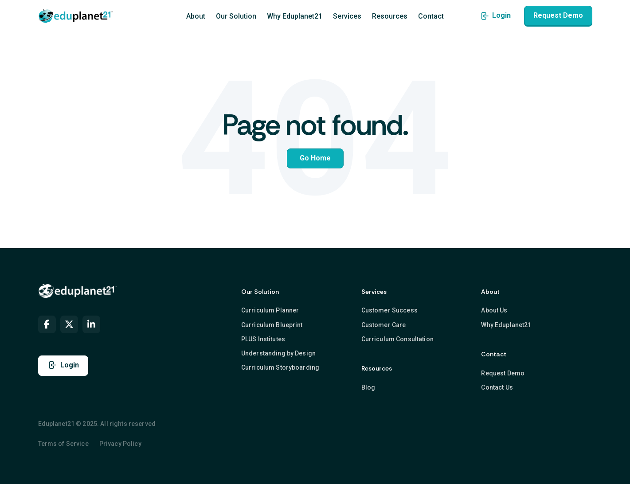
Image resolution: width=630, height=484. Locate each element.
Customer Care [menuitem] (383, 324)
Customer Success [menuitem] (389, 310)
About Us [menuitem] (494, 310)
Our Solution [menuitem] (236, 16)
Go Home (315, 158)
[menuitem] (47, 324)
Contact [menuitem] (431, 16)
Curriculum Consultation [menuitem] (397, 339)
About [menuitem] (195, 16)
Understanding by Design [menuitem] (278, 353)
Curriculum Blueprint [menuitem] (272, 324)
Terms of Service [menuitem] (63, 443)
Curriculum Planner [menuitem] (270, 310)
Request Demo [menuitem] (502, 372)
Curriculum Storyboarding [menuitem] (280, 367)
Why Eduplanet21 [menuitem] (294, 16)
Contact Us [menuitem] (497, 387)
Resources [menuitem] (389, 16)
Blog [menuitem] (368, 387)
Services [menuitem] (347, 16)
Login (495, 15)
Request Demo (558, 15)
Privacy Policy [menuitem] (120, 443)
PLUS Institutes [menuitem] (263, 339)
